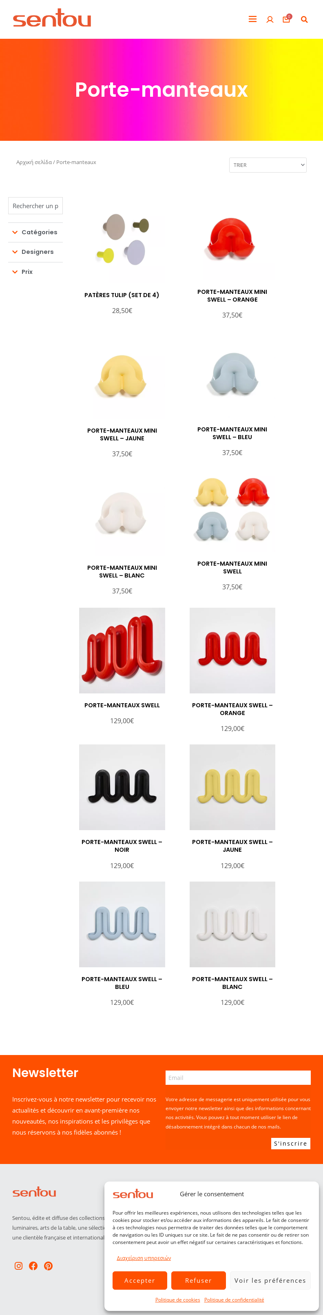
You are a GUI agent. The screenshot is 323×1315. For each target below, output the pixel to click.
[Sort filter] (268, 165)
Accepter (139, 1280)
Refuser (198, 1280)
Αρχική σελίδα (34, 162)
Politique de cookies (177, 1299)
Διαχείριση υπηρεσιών (144, 1258)
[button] (253, 19)
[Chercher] (35, 205)
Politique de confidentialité (234, 1299)
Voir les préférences (270, 1280)
